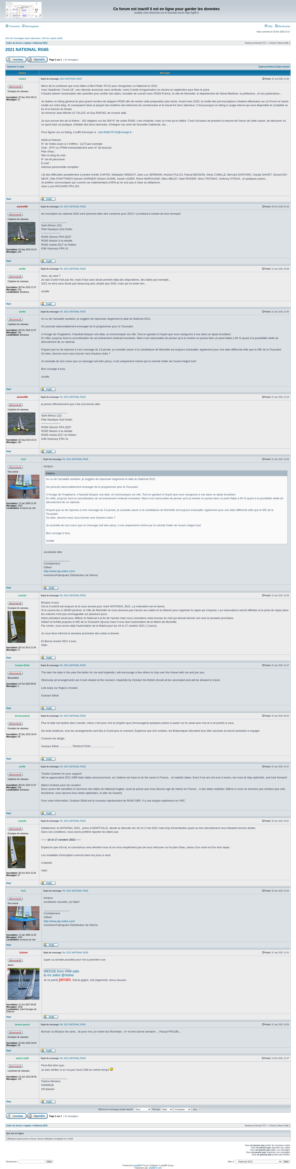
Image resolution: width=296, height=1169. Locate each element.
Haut (8, 199)
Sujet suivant (282, 67)
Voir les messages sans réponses (22, 38)
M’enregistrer (30, 26)
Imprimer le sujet (15, 67)
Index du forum (14, 43)
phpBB (137, 1165)
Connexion (13, 26)
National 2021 (40, 43)
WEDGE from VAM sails (61, 971)
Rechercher (282, 26)
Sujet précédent (267, 67)
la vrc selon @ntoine (59, 975)
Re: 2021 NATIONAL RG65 (73, 206)
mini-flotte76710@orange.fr (115, 132)
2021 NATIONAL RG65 (27, 49)
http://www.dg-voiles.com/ (59, 571)
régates (28, 43)
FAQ (268, 26)
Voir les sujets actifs (52, 38)
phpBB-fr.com (155, 1168)
